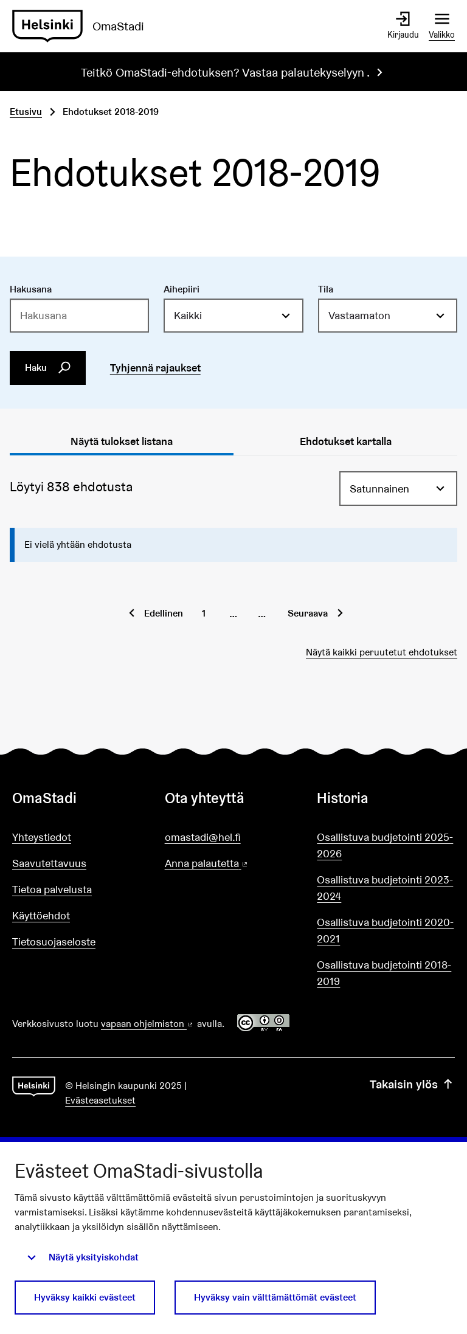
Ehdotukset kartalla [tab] (346, 441)
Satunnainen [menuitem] (379, 489)
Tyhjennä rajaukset (155, 368)
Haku (48, 367)
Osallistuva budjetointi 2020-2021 (385, 930)
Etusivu (26, 111)
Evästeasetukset (100, 1100)
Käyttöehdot (41, 915)
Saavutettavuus (49, 863)
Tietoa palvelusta (52, 889)
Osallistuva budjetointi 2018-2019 (384, 973)
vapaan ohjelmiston (148, 1023)
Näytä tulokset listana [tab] (122, 441)
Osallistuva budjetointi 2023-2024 (385, 888)
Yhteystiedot (41, 837)
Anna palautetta (234, 863)
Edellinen (163, 613)
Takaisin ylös (412, 1084)
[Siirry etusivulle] (83, 26)
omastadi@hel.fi (203, 837)
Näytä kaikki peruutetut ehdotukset (381, 652)
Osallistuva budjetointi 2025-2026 (385, 845)
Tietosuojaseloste (53, 942)
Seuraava (308, 613)
